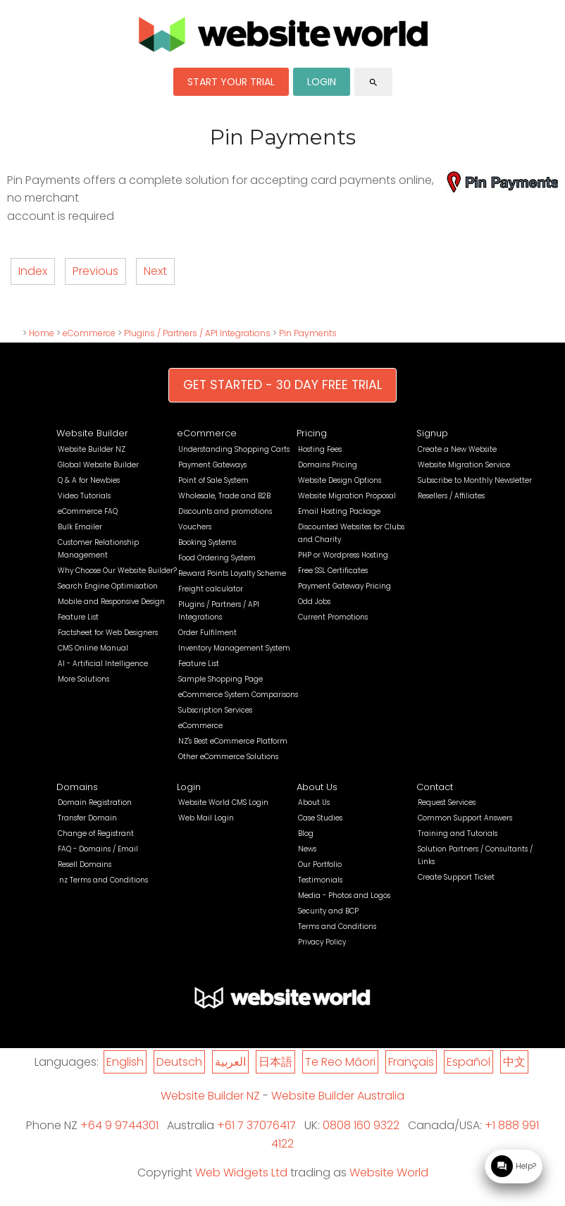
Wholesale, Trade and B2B (224, 496)
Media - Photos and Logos (344, 895)
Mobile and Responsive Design (111, 601)
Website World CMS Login (223, 802)
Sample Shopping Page (220, 679)
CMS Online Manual (93, 648)
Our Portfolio (320, 864)
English (125, 1062)
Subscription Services (215, 710)
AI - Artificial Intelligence (103, 663)
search (373, 82)
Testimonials (320, 880)
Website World (388, 1172)
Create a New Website (457, 449)
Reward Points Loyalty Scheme (232, 573)
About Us (317, 787)
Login (189, 787)
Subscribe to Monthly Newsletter (475, 480)
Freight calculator (210, 589)
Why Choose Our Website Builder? (117, 570)
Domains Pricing (327, 465)
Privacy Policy (322, 942)
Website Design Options (339, 480)
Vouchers (194, 527)
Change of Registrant (96, 833)
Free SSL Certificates (333, 570)
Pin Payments (308, 333)
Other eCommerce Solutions (228, 756)
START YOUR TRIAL (231, 82)
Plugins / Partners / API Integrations (197, 333)
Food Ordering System (217, 558)
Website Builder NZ (91, 449)
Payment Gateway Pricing (344, 586)
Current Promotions (333, 617)
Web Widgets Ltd (241, 1172)
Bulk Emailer (80, 527)
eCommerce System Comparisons (238, 694)
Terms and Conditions (337, 926)
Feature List (78, 617)
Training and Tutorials (457, 833)
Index (32, 271)
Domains (77, 787)
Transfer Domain (87, 818)
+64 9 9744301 (119, 1125)
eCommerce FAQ (88, 511)
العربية (230, 1062)
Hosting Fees (320, 449)
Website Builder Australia (337, 1096)
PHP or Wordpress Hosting (343, 555)
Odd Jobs (314, 601)
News (307, 849)
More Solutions (83, 679)
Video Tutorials (84, 496)
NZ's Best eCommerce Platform (232, 741)
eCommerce (89, 333)
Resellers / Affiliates (451, 496)
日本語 (275, 1062)
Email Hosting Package (339, 511)
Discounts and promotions (225, 511)
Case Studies (320, 818)
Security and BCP (328, 911)
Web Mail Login (206, 818)
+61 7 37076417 (256, 1125)
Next (155, 271)
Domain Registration (95, 802)
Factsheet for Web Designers (108, 632)
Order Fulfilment (207, 632)
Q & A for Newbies (89, 480)
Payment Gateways (212, 465)
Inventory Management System (234, 648)
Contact (434, 787)
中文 (514, 1062)
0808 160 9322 (361, 1125)
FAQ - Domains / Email (98, 849)
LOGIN (321, 82)
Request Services (447, 802)
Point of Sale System (213, 480)
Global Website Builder (98, 465)
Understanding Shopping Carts (234, 449)
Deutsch (179, 1062)
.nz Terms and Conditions (103, 880)
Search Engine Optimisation (108, 586)
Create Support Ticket (456, 877)
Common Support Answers (465, 818)
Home (41, 333)
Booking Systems (207, 542)
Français (411, 1062)
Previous (95, 271)
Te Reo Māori (340, 1062)
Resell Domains (84, 864)
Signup (432, 433)
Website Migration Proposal (347, 496)
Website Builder (92, 433)
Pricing (312, 433)
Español (468, 1062)
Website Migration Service (464, 465)
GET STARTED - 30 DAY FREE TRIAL (282, 384)
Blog (305, 833)
